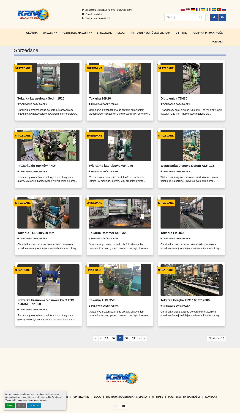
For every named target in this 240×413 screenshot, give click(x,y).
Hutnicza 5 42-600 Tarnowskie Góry (114, 10)
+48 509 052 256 (102, 18)
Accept (10, 405)
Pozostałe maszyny (76, 33)
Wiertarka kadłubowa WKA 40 (111, 165)
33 (133, 338)
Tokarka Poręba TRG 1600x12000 (185, 300)
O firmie (181, 33)
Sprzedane (104, 33)
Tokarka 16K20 (100, 98)
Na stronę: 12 (216, 338)
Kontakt (217, 41)
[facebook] (214, 17)
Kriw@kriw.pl (99, 14)
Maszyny (49, 33)
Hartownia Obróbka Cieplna (150, 33)
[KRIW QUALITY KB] (120, 377)
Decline (20, 405)
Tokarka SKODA (173, 233)
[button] (49, 33)
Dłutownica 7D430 (174, 98)
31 (120, 338)
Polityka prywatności (208, 33)
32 (126, 338)
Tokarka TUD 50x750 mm (35, 233)
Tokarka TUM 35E (102, 300)
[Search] (183, 17)
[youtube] (222, 17)
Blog (121, 33)
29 (106, 338)
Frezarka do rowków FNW (36, 165)
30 (113, 338)
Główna (32, 33)
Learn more (34, 405)
